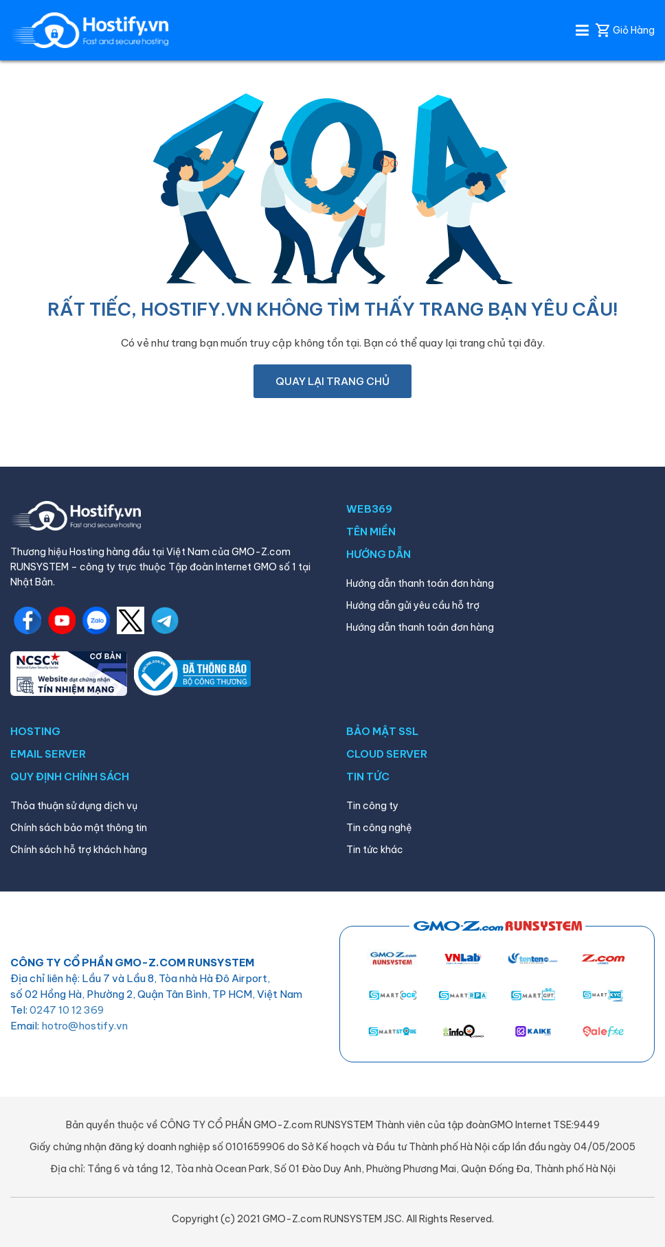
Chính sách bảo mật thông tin (78, 827)
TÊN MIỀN (371, 531)
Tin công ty (372, 806)
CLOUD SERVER (386, 753)
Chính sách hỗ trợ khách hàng (78, 849)
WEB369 (369, 508)
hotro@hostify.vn (84, 1025)
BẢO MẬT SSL (382, 731)
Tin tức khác (374, 849)
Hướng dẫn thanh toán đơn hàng (420, 583)
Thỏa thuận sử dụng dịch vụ (73, 806)
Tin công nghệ (379, 827)
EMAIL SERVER (48, 753)
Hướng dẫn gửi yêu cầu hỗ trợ (413, 605)
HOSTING (35, 731)
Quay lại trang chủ (332, 381)
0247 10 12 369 (67, 1009)
